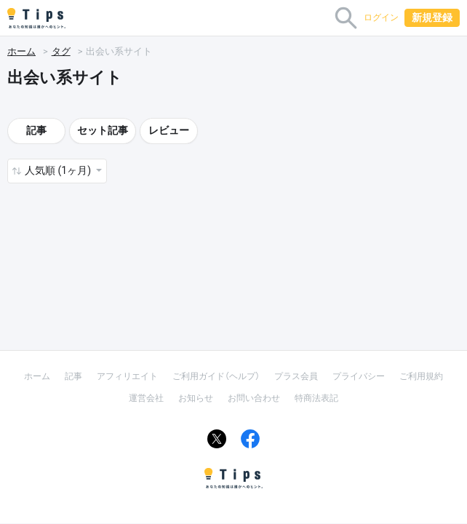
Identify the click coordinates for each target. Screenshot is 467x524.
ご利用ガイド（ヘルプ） (216, 376)
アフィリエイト (127, 376)
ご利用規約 (421, 376)
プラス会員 (296, 376)
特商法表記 (316, 398)
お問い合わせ (254, 398)
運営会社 (146, 398)
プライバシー (358, 376)
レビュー (168, 130)
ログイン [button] (381, 17)
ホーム (21, 51)
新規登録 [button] (432, 17)
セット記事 (102, 130)
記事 (36, 130)
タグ (61, 51)
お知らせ (195, 398)
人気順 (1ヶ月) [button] (59, 170)
